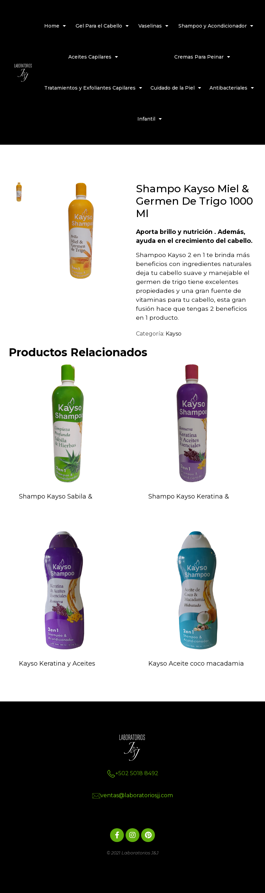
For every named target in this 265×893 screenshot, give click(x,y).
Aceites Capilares (93, 57)
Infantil (149, 119)
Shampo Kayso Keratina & (188, 496)
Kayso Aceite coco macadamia (196, 663)
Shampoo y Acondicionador (215, 26)
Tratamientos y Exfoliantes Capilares (93, 88)
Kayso (173, 333)
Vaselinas (153, 26)
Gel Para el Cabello (102, 26)
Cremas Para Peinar (202, 57)
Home (55, 26)
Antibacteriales (231, 88)
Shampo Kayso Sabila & (55, 496)
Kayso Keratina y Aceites (57, 663)
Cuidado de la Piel (175, 88)
